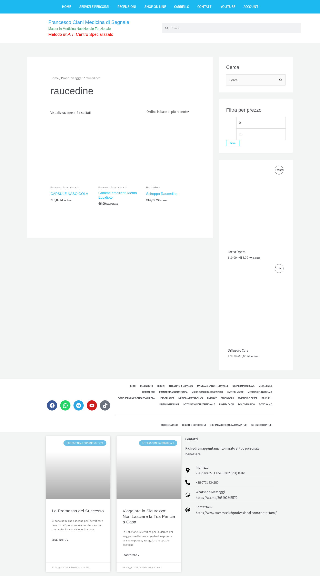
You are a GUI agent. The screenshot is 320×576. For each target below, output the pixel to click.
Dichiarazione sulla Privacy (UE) (228, 424)
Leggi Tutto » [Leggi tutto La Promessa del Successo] (60, 539)
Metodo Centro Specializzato (80, 34)
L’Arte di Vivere (235, 392)
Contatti (204, 6)
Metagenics (265, 385)
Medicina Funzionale (260, 392)
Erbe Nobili (227, 398)
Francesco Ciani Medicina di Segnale (88, 22)
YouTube (228, 6)
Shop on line (155, 6)
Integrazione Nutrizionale (199, 404)
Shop (133, 385)
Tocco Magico (246, 404)
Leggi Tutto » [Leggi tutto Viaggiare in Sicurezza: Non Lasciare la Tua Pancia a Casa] (131, 555)
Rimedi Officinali (169, 404)
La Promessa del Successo (78, 511)
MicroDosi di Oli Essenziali (207, 392)
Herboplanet (166, 398)
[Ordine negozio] (167, 112)
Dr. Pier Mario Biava (243, 385)
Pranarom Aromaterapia (173, 392)
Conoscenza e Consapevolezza (136, 398)
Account (250, 6)
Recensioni (126, 6)
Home (66, 6)
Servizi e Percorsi (94, 6)
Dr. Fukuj (266, 398)
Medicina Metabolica (190, 398)
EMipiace (212, 398)
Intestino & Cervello (181, 385)
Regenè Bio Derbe (247, 398)
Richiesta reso (169, 424)
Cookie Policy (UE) (261, 424)
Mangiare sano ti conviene (212, 385)
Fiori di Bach (226, 404)
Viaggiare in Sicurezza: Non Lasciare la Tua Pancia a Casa (149, 516)
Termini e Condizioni (194, 424)
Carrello (181, 6)
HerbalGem (148, 392)
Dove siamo (265, 404)
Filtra (233, 143)
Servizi (160, 385)
